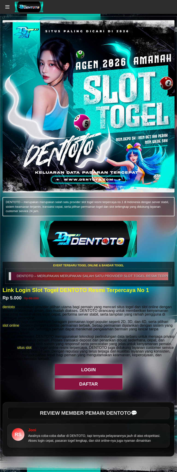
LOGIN (88, 369)
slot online (11, 325)
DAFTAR (88, 384)
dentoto (9, 307)
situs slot (24, 348)
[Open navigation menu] (7, 7)
